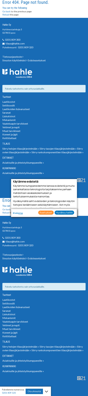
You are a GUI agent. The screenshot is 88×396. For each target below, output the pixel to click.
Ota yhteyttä (34, 391)
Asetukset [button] (45, 212)
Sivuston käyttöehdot (14, 60)
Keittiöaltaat (9, 138)
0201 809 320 (25, 47)
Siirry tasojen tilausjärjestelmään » (58, 148)
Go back (6, 11)
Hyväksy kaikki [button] (64, 212)
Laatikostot (8, 101)
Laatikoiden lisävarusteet (16, 109)
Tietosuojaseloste (12, 56)
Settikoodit (8, 105)
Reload (5, 14)
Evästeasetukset (37, 60)
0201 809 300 (12, 39)
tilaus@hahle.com (15, 43)
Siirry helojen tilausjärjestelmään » (20, 148)
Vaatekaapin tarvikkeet (15, 123)
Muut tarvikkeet (11, 130)
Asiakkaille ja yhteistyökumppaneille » (23, 162)
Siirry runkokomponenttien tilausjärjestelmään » (58, 152)
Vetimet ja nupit (11, 127)
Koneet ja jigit (10, 134)
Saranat (6, 112)
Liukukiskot (8, 116)
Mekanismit (9, 119)
